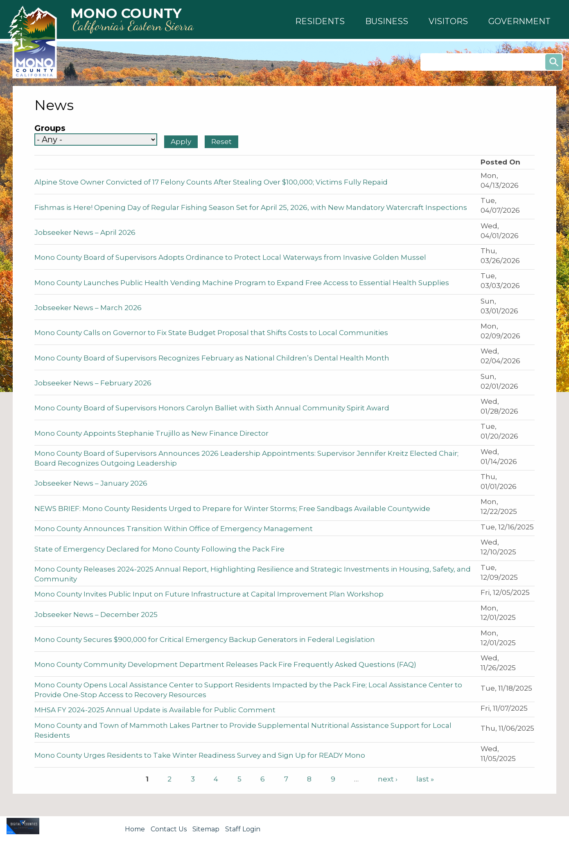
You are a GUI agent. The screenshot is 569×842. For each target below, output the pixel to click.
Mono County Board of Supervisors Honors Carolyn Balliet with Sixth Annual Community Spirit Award (211, 408)
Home (135, 829)
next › (387, 779)
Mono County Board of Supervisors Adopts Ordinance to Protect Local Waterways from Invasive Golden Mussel (230, 257)
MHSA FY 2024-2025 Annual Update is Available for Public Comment (154, 710)
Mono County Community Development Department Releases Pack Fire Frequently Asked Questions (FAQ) (225, 664)
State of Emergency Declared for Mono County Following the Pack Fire (159, 549)
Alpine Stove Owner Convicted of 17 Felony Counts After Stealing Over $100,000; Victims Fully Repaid (211, 182)
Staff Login (242, 829)
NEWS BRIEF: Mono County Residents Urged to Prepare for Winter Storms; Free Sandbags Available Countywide (232, 508)
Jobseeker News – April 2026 (84, 232)
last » (425, 779)
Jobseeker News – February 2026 (92, 383)
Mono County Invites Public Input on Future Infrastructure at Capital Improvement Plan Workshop (209, 594)
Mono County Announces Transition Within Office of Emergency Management (173, 529)
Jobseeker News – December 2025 (96, 614)
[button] (320, 21)
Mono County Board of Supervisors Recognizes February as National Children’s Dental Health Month (211, 358)
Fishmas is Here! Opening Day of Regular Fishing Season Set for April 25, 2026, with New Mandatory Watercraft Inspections (250, 207)
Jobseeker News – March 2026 (88, 308)
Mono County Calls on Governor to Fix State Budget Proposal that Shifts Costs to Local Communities (211, 333)
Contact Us (169, 829)
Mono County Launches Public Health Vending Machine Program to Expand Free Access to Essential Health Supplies (241, 283)
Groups (49, 128)
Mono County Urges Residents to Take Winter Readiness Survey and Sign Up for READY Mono (199, 755)
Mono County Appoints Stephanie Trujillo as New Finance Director (151, 433)
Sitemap (205, 829)
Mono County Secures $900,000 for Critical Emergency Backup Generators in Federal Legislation (204, 639)
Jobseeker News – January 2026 (90, 483)
